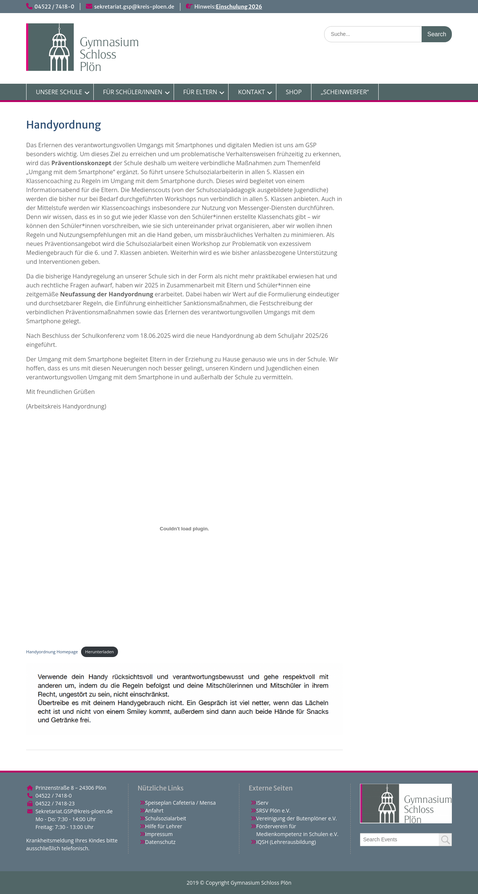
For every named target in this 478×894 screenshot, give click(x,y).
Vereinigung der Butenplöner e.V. (296, 818)
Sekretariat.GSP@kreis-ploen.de (74, 811)
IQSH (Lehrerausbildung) (286, 841)
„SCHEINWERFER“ (345, 92)
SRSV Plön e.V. (273, 810)
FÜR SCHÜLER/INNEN (132, 92)
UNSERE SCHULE (59, 92)
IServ (262, 802)
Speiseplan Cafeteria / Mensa (180, 802)
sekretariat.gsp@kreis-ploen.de (134, 6)
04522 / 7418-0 (54, 6)
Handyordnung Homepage (52, 651)
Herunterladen (99, 651)
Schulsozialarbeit (165, 818)
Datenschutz (160, 841)
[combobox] (406, 839)
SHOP (294, 92)
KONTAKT (251, 92)
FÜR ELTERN (200, 92)
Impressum (159, 834)
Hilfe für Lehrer (163, 826)
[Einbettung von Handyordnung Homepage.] (184, 528)
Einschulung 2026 (239, 6)
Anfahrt (154, 810)
